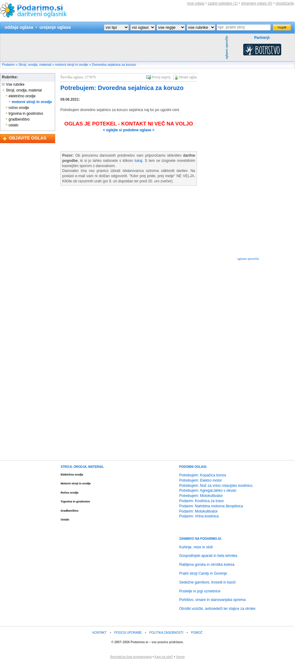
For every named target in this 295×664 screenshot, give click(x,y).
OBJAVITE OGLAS (28, 138)
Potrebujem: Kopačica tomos (202, 475)
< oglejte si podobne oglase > (128, 130)
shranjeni (256, 3)
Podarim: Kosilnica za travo (201, 501)
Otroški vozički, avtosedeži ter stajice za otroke (217, 608)
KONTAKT (100, 632)
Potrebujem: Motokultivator (201, 496)
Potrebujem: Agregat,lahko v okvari (207, 490)
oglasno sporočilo (248, 258)
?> (142, 27)
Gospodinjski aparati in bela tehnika (208, 556)
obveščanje (284, 3)
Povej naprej (161, 77)
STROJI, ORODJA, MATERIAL (82, 466)
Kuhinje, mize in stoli (196, 547)
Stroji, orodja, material (34, 64)
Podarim (8, 64)
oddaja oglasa (19, 27)
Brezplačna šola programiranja (131, 656)
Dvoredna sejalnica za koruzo (114, 64)
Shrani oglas (188, 77)
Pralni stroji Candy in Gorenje (203, 573)
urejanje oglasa (55, 27)
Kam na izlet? (163, 656)
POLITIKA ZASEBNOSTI (166, 632)
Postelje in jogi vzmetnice (200, 591)
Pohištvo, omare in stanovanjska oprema (212, 600)
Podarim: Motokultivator (198, 511)
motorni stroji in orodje (71, 64)
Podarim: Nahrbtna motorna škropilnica (211, 506)
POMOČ (197, 632)
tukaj (138, 161)
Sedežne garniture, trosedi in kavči (207, 582)
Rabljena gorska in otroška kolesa (206, 564)
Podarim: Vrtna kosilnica (199, 516)
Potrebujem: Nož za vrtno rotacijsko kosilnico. (216, 485)
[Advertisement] (111, 47)
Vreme (180, 656)
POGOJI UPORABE (128, 632)
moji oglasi (195, 3)
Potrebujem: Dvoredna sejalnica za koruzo (121, 87)
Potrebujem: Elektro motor (200, 480)
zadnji (223, 3)
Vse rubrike (13, 84)
